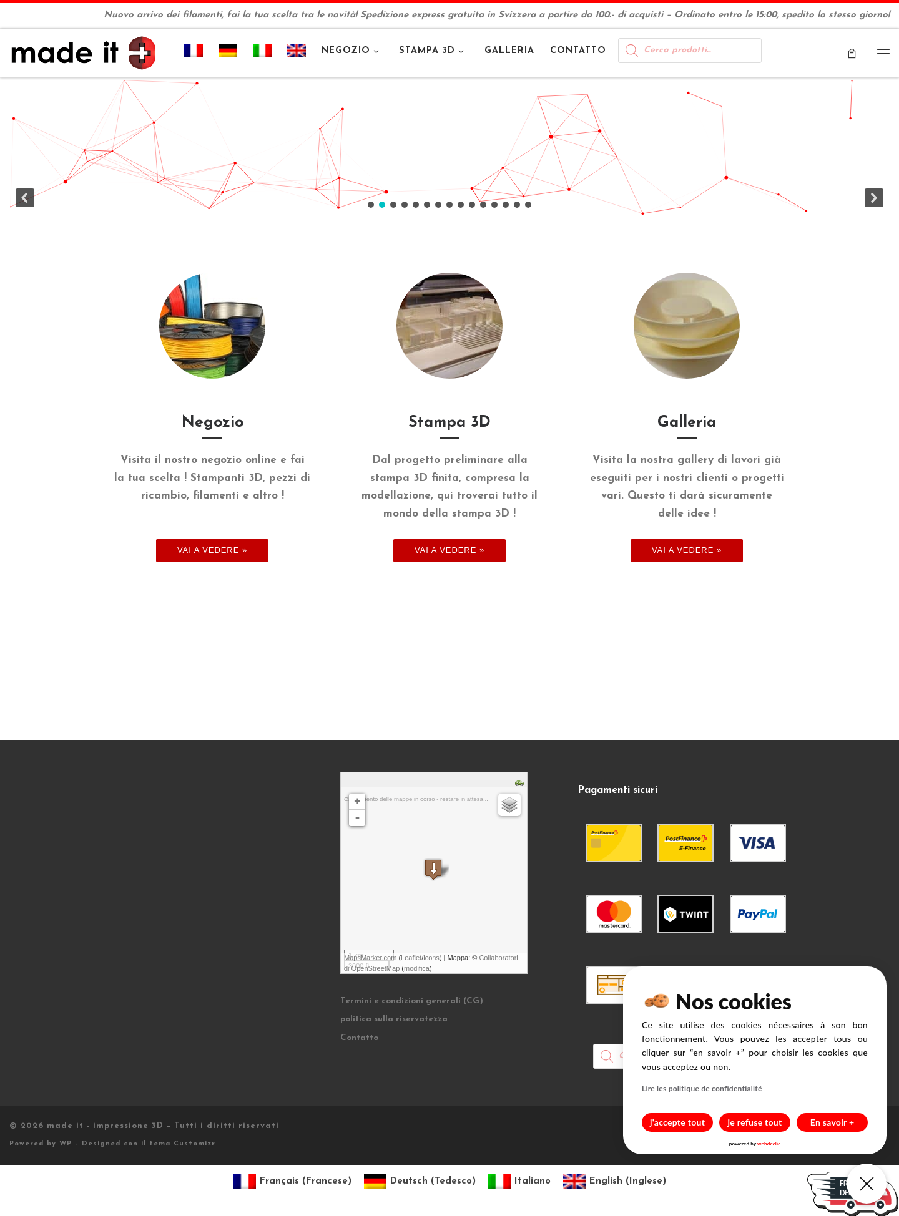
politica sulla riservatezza (394, 1019)
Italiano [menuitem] (532, 1181)
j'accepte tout (677, 1122)
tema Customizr (182, 1144)
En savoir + (832, 1122)
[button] (449, 147)
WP (65, 1144)
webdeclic (768, 1144)
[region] (449, 147)
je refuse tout (755, 1122)
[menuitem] (193, 53)
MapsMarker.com (370, 957)
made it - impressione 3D (105, 1126)
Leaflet (411, 957)
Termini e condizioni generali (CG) (411, 1001)
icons (431, 957)
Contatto (359, 1038)
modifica (417, 968)
